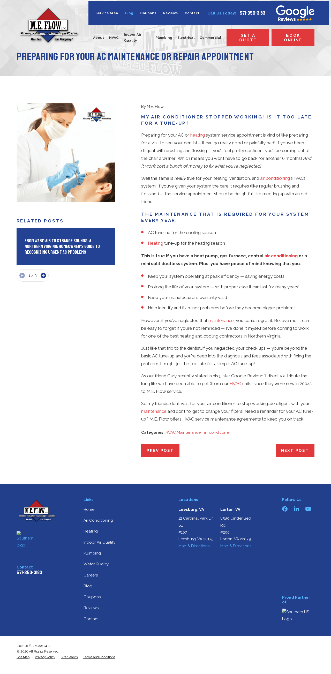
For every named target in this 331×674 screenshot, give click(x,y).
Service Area (106, 13)
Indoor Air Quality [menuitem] (132, 37)
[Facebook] (285, 509)
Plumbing (92, 553)
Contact (192, 13)
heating (197, 135)
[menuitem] (23, 657)
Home (89, 509)
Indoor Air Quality (99, 542)
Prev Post (160, 450)
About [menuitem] (98, 38)
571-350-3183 (252, 13)
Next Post (295, 450)
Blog (129, 13)
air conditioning (275, 178)
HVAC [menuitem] (114, 38)
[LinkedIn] (296, 509)
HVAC (235, 383)
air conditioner (217, 432)
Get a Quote (247, 37)
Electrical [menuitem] (185, 38)
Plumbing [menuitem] (163, 38)
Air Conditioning (98, 520)
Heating (155, 243)
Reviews (170, 13)
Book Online (293, 37)
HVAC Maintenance (183, 432)
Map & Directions (193, 546)
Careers (91, 575)
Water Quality (96, 564)
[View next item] (43, 275)
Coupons (148, 13)
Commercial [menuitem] (210, 38)
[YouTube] (308, 509)
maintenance (221, 320)
